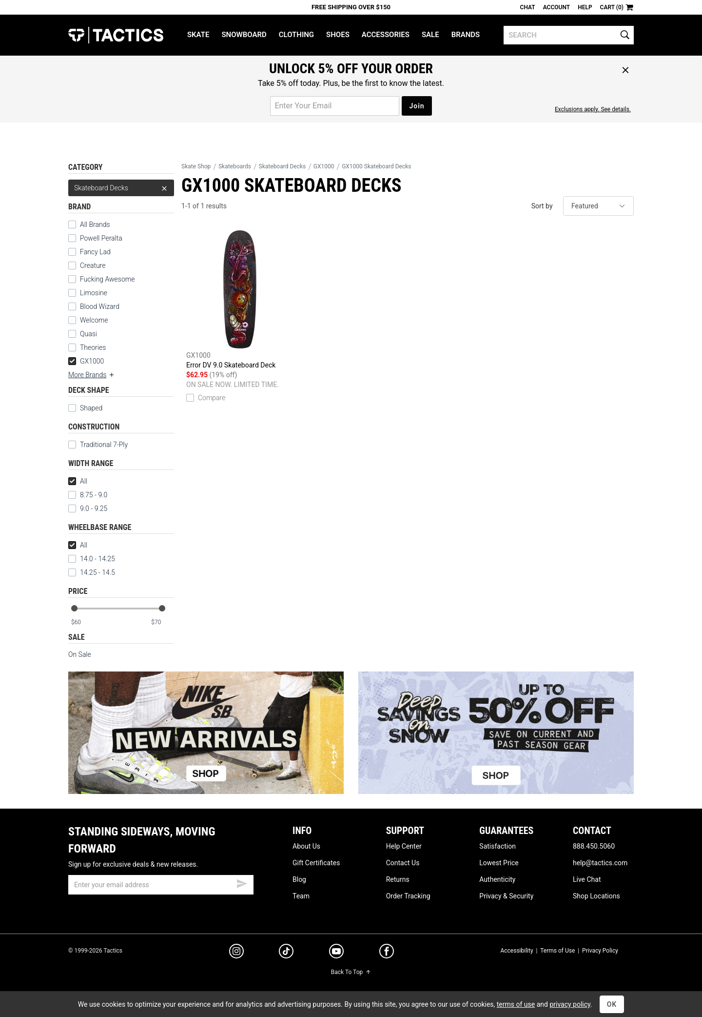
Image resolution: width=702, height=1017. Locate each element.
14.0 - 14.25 (91, 559)
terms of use (516, 1004)
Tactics (115, 35)
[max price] (162, 622)
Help (585, 7)
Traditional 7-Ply (104, 444)
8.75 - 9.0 (87, 495)
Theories (93, 347)
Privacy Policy (600, 950)
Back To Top (351, 972)
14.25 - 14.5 (91, 572)
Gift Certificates (316, 863)
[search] (569, 35)
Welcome (94, 320)
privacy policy (569, 1004)
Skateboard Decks (121, 188)
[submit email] (242, 882)
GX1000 (86, 361)
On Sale (79, 654)
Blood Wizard (99, 306)
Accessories (386, 34)
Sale (430, 34)
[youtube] (336, 953)
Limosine (93, 293)
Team (301, 896)
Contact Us (403, 863)
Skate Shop (196, 166)
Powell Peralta (101, 238)
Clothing (296, 34)
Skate (198, 34)
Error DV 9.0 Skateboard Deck (240, 298)
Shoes (338, 34)
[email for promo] (334, 106)
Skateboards (234, 166)
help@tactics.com (600, 863)
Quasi (88, 334)
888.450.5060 (594, 846)
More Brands (91, 375)
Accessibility (516, 950)
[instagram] (236, 952)
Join (416, 106)
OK (612, 1004)
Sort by (542, 206)
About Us (306, 846)
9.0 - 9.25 (87, 508)
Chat (527, 7)
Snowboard (243, 34)
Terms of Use (557, 950)
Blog (299, 879)
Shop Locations (596, 896)
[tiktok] (286, 952)
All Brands (95, 224)
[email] (161, 885)
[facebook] (386, 953)
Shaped (91, 408)
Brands (465, 34)
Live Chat (587, 879)
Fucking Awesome (107, 279)
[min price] (82, 622)
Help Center (404, 846)
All (77, 481)
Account (556, 7)
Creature (92, 265)
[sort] (598, 206)
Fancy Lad (95, 252)
